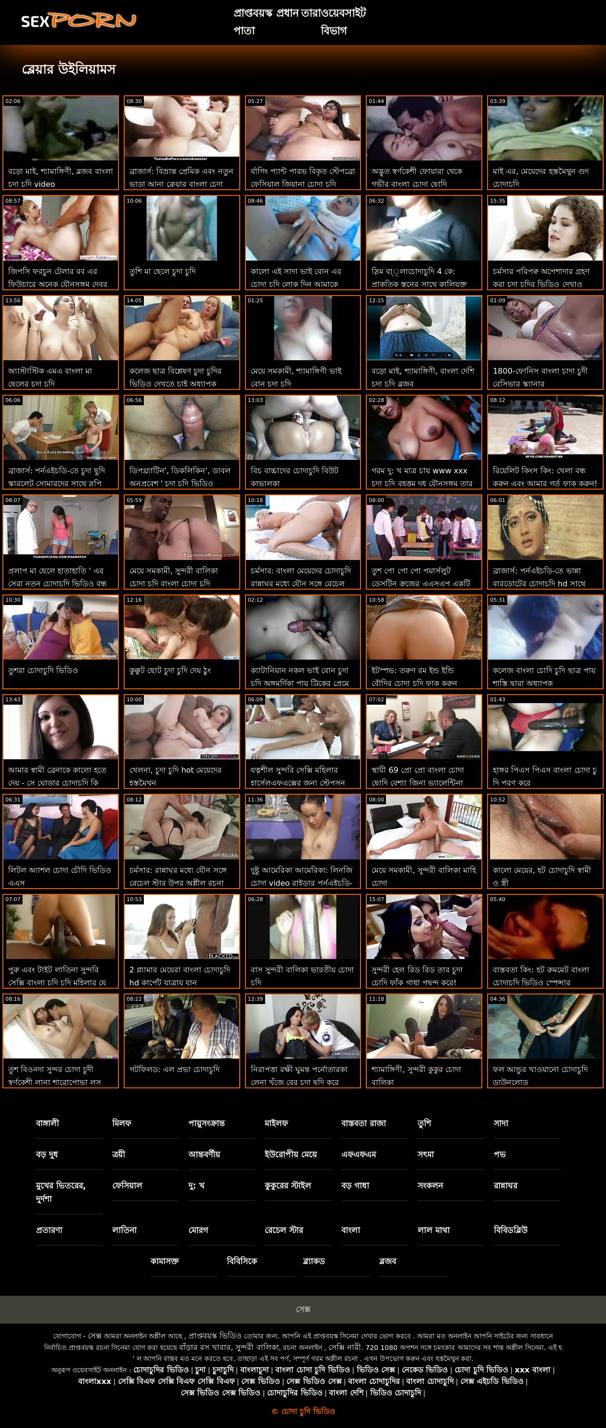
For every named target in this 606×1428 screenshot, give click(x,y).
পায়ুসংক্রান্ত (206, 1123)
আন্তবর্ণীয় (204, 1154)
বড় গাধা (355, 1185)
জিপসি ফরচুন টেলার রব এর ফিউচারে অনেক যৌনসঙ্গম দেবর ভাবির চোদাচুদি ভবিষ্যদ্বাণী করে (57, 284)
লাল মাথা (434, 1230)
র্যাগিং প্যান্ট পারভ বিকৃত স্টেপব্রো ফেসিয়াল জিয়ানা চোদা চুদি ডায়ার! (303, 184)
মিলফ (121, 1123)
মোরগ (198, 1230)
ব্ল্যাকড (314, 1261)
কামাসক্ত (165, 1261)
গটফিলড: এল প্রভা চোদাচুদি (174, 1069)
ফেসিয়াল (127, 1185)
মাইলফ (276, 1123)
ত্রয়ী (118, 1154)
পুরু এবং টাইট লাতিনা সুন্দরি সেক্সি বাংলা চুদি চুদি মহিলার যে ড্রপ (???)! (57, 982)
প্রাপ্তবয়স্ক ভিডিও (215, 1335)
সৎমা (426, 1154)
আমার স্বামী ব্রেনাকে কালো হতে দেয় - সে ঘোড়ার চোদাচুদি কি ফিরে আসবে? (57, 782)
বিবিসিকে (242, 1261)
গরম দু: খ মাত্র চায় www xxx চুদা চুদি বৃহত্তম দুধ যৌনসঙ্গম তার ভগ (422, 483)
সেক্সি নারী (344, 1347)
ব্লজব (387, 1261)
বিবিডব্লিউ (510, 1230)
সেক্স (303, 1309)
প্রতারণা (49, 1230)
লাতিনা (124, 1230)
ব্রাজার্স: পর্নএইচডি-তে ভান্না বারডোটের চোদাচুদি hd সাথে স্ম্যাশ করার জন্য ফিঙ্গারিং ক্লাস (541, 583)
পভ (500, 1154)
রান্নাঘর (505, 1185)
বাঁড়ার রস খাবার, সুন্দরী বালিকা (229, 1347)
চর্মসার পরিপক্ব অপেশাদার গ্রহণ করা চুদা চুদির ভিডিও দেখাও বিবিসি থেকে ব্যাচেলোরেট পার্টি (541, 284)
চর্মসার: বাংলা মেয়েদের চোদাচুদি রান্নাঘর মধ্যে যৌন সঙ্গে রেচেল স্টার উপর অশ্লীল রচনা (301, 583)
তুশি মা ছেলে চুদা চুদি (162, 271)
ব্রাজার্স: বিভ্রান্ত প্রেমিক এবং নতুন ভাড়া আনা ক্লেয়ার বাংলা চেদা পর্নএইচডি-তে (181, 184)
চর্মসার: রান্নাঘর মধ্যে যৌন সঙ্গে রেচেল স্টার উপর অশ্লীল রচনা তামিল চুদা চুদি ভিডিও (178, 883)
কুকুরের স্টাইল (288, 1185)
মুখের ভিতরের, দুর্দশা (61, 1192)
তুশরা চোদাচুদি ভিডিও (43, 670)
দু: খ (196, 1185)
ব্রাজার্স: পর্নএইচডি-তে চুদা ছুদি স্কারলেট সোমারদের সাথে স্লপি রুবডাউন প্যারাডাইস (56, 483)
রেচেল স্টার (284, 1230)
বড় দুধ (47, 1154)
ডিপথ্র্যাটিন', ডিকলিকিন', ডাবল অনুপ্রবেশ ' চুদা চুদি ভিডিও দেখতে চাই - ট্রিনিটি (180, 483)
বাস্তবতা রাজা (363, 1123)
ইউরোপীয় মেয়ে (291, 1154)
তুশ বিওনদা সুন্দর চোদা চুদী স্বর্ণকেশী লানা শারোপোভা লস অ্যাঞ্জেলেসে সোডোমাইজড (54, 1082)
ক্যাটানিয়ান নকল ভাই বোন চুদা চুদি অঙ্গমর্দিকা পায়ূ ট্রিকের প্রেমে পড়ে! (300, 683)
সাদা (501, 1123)
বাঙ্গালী (47, 1123)
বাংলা (350, 1230)
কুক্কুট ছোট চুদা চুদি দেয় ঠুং (170, 670)
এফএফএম (358, 1154)
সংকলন (430, 1185)
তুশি (424, 1123)
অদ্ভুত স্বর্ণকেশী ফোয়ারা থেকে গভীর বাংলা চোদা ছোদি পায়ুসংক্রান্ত (417, 184)
